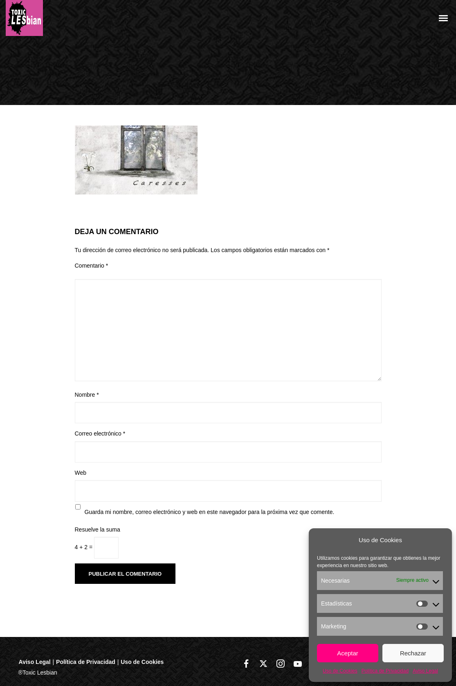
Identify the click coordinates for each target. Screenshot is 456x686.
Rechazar (413, 653)
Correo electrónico (100, 433)
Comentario (91, 265)
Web (81, 472)
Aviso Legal (425, 671)
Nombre (87, 394)
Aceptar (347, 653)
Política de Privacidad (385, 671)
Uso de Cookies (340, 671)
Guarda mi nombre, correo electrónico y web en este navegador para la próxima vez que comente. (210, 512)
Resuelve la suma (97, 529)
